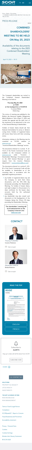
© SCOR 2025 (6, 439)
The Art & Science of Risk (10, 395)
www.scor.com (6, 143)
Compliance (5, 410)
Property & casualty (10, 385)
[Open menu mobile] (29, 3)
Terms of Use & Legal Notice (11, 406)
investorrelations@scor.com (20, 163)
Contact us (17, 377)
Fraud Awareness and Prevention (12, 416)
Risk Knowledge (8, 398)
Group (29, 23)
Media (7, 13)
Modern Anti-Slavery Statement (12, 436)
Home (3, 13)
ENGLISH (16, 324)
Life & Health (7, 387)
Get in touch (10, 247)
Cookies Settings (7, 433)
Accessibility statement (9, 420)
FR (20, 3)
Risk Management (9, 400)
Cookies (4, 429)
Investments (7, 390)
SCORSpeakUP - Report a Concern (12, 413)
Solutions (5, 382)
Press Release (9, 21)
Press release (13, 13)
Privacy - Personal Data (9, 426)
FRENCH (16, 329)
